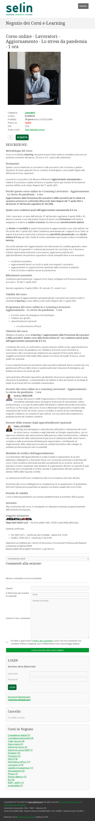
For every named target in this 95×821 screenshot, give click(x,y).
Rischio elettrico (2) (17, 777)
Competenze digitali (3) (19, 735)
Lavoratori (30, 112)
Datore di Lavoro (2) (17, 747)
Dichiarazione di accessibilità (15, 805)
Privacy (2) (13, 774)
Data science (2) (15, 744)
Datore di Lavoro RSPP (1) (20, 750)
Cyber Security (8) (16, 741)
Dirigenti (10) (14, 753)
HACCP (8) (13, 759)
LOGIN (12, 687)
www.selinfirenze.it (35, 802)
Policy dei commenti (43, 641)
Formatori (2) (14, 756)
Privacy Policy (64, 802)
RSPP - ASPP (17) (16, 783)
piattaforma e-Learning (26, 817)
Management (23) (16, 771)
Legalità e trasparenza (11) (20, 768)
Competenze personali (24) (20, 738)
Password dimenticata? (19, 697)
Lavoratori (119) (15, 765)
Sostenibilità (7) (15, 785)
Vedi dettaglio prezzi (35, 129)
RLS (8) (11, 780)
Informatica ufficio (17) (19, 762)
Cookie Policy (76, 802)
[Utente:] (60, 588)
